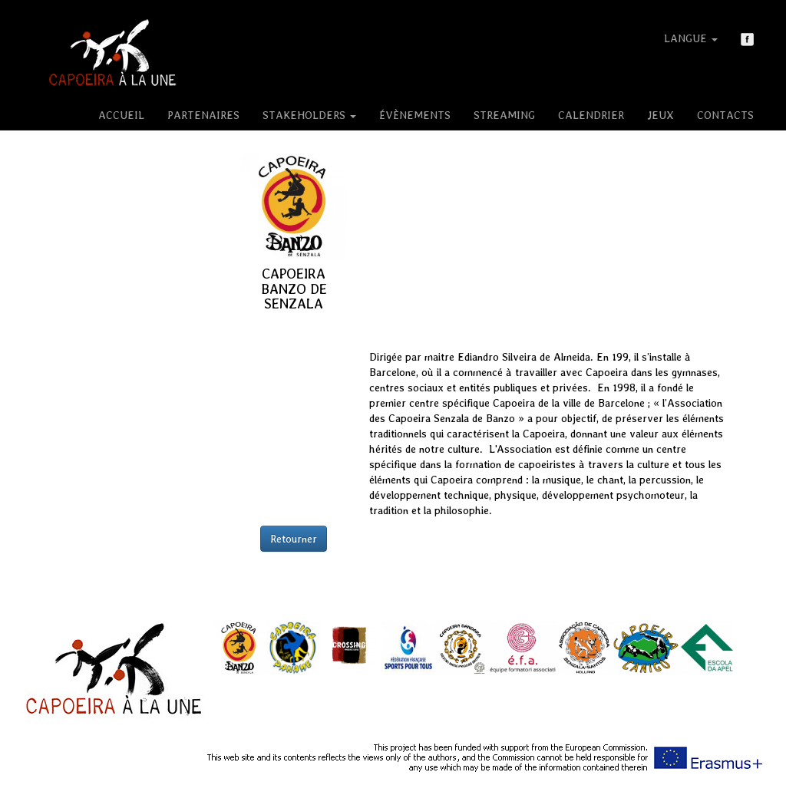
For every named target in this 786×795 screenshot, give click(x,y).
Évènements (415, 115)
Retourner (293, 539)
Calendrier (591, 115)
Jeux (660, 115)
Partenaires (203, 115)
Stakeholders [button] (309, 115)
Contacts (725, 115)
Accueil (121, 115)
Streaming (504, 115)
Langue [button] (691, 38)
